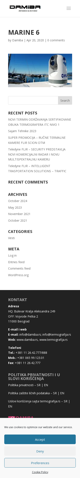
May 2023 (15, 207)
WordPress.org (18, 275)
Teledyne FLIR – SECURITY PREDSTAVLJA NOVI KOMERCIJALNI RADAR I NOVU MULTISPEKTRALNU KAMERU (36, 154)
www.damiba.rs (27, 340)
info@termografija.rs (56, 334)
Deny (40, 451)
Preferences (40, 463)
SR (39, 385)
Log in (12, 255)
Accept (40, 439)
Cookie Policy (40, 472)
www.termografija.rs (53, 340)
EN (46, 385)
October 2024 (17, 201)
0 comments (56, 40)
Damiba (17, 40)
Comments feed (19, 268)
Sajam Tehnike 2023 (22, 131)
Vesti (11, 238)
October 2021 (17, 220)
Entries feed (16, 262)
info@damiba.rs (30, 334)
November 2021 (19, 214)
